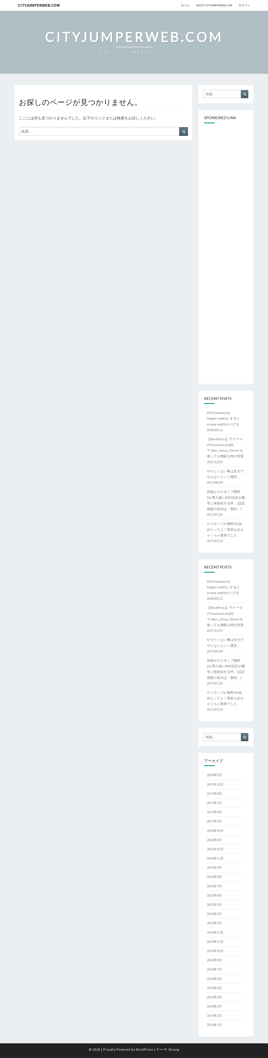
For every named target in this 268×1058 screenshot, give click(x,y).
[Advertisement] (226, 190)
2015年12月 (215, 849)
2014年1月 (214, 1025)
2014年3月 (214, 1006)
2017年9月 (214, 793)
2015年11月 (215, 858)
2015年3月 (214, 914)
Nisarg (174, 1049)
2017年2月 (214, 821)
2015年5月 (214, 904)
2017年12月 (215, 784)
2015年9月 (214, 867)
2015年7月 (214, 886)
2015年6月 (214, 895)
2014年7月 (214, 969)
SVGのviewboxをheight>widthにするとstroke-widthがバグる (223, 418)
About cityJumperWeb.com (214, 5)
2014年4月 (214, 997)
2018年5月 (214, 775)
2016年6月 (214, 840)
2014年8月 (214, 960)
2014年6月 (214, 979)
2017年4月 (214, 812)
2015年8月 (214, 877)
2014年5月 (214, 988)
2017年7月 (214, 803)
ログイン (244, 5)
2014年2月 (214, 1015)
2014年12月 (215, 932)
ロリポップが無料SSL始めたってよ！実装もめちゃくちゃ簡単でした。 (225, 529)
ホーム (185, 5)
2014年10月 (215, 951)
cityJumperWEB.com (39, 5)
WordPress (144, 1049)
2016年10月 (215, 831)
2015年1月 (214, 923)
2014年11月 (215, 941)
